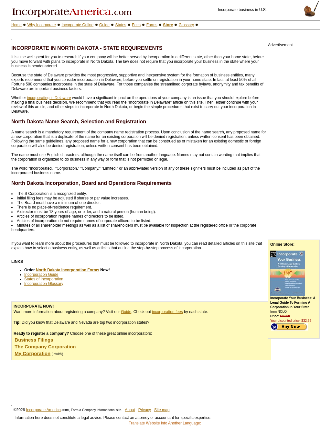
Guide (126, 312)
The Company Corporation (45, 346)
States (120, 25)
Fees (136, 25)
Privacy (144, 410)
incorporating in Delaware (49, 98)
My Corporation (32, 353)
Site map (161, 410)
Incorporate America (43, 410)
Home (16, 25)
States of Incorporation (43, 279)
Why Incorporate (41, 25)
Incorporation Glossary (43, 283)
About (130, 410)
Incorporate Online (77, 25)
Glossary (186, 25)
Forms (151, 25)
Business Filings (34, 340)
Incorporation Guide (41, 274)
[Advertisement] (87, 34)
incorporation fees (167, 312)
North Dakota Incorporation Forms (67, 270)
